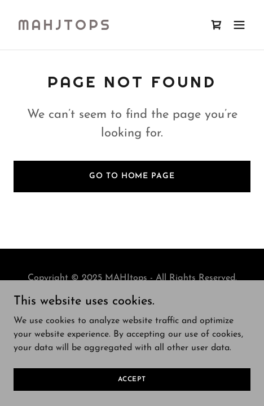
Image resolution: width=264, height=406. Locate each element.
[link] (65, 27)
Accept (132, 379)
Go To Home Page (131, 176)
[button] (239, 25)
